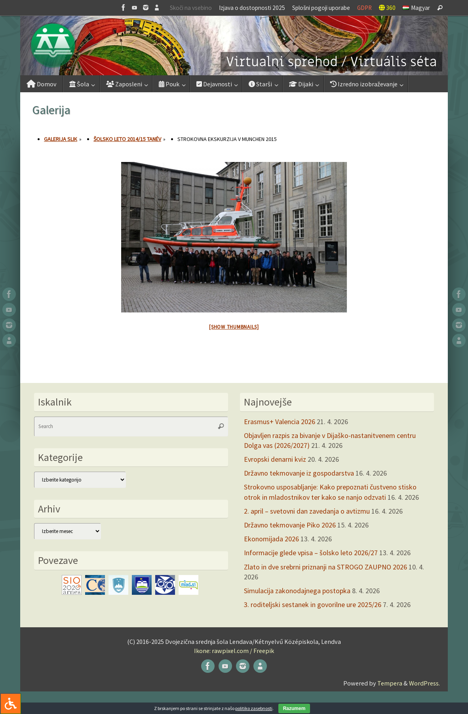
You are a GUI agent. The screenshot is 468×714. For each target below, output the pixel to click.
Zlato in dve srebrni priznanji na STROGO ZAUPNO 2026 (325, 566)
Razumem (294, 708)
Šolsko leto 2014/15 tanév (127, 139)
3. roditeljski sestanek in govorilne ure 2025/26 (312, 604)
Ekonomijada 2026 (271, 538)
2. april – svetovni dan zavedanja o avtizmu (307, 511)
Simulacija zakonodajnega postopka (297, 590)
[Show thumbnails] (234, 327)
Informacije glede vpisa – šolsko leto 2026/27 (311, 552)
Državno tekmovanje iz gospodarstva (299, 473)
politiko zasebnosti (253, 708)
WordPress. (424, 683)
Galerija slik (60, 139)
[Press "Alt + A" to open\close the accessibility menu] (10, 703)
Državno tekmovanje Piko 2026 (290, 524)
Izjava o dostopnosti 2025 (252, 7)
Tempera (389, 683)
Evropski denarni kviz (275, 459)
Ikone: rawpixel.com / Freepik (234, 651)
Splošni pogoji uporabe (321, 7)
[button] (234, 45)
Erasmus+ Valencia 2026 (279, 421)
